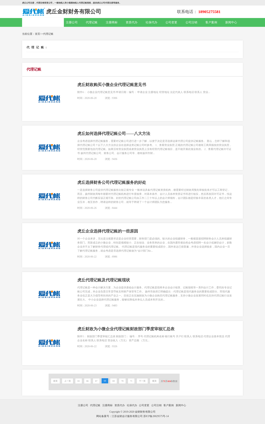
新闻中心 (231, 22)
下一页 (142, 381)
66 (87, 381)
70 (122, 381)
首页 (37, 34)
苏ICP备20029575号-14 (156, 416)
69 (113, 381)
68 (105, 381)
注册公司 (72, 22)
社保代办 (151, 22)
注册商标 (112, 22)
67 (96, 381)
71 (131, 381)
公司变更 (171, 22)
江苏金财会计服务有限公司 (127, 416)
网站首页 (43, 22)
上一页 (67, 381)
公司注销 (191, 22)
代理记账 (92, 22)
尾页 (154, 381)
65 (78, 381)
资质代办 (131, 22)
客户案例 (211, 22)
